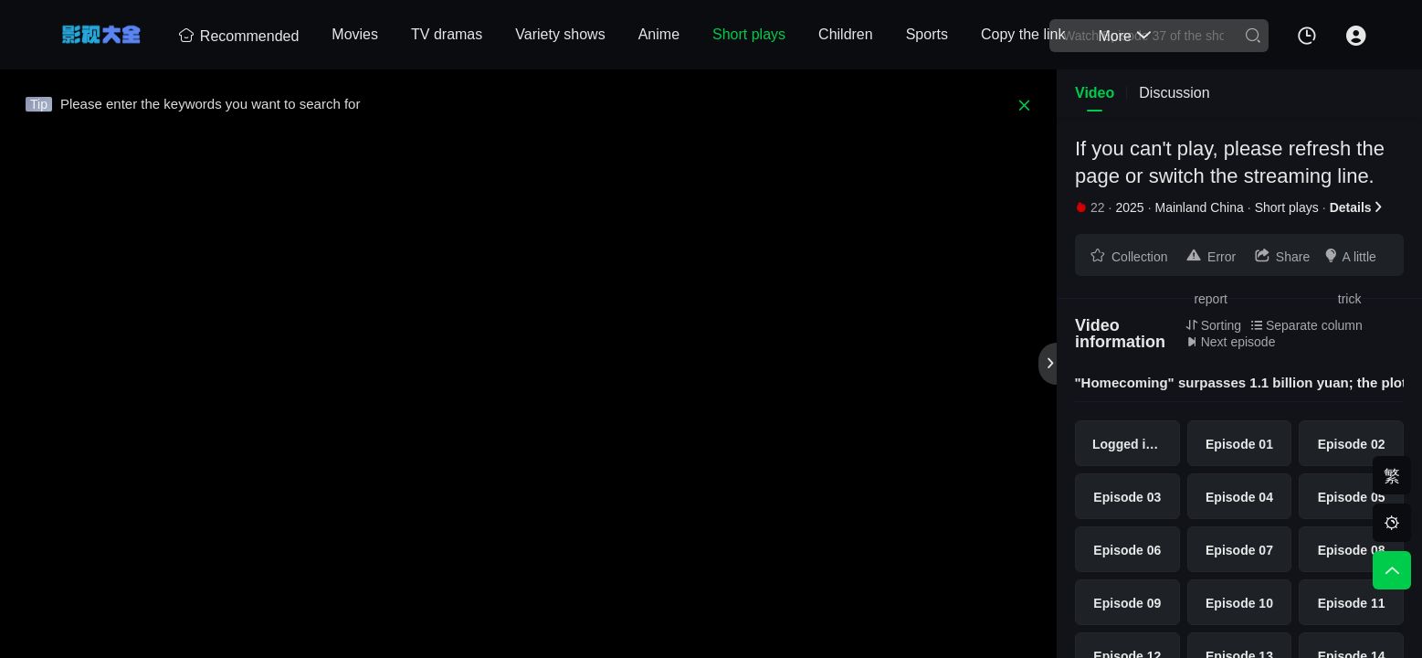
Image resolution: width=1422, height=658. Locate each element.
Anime (658, 34)
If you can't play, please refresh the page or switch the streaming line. (1230, 162)
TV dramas (446, 34)
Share (1282, 255)
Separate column (1306, 325)
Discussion (1174, 93)
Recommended (239, 36)
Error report (1210, 261)
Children (845, 34)
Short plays (748, 34)
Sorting (1213, 325)
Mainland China (1199, 207)
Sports (927, 34)
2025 (1129, 207)
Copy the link (1023, 34)
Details (1357, 207)
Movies (355, 34)
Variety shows (560, 34)
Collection (1128, 255)
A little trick (1348, 261)
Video (1094, 93)
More (1124, 36)
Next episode (1230, 341)
